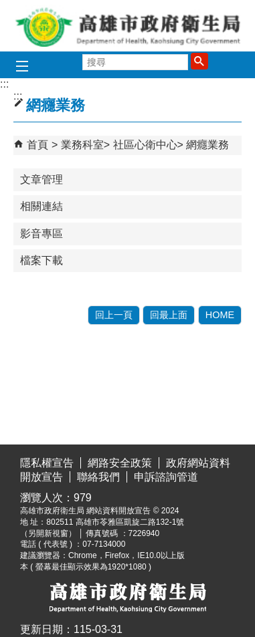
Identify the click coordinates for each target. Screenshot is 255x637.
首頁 (37, 144)
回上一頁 (114, 314)
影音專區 (41, 233)
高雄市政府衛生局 (128, 25)
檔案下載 (41, 260)
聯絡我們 (98, 477)
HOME (219, 314)
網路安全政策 (120, 463)
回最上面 (168, 314)
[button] (199, 61)
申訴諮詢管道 (166, 477)
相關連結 (41, 206)
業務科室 (82, 144)
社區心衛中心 (145, 144)
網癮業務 (207, 144)
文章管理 (41, 179)
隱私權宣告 (47, 463)
